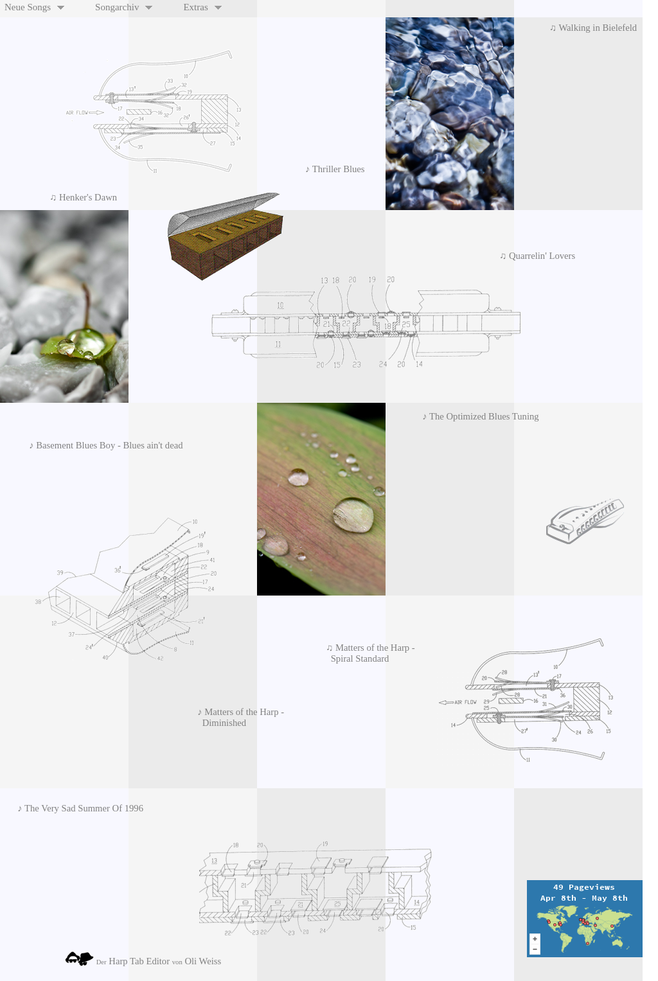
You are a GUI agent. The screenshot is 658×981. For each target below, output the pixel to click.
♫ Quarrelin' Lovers (535, 256)
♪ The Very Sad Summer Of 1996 (78, 808)
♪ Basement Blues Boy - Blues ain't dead (103, 445)
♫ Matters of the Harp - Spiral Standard (368, 653)
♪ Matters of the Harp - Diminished (238, 717)
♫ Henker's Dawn (81, 197)
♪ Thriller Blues (337, 169)
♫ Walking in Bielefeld (595, 27)
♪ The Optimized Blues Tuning (478, 416)
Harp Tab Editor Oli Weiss (142, 959)
